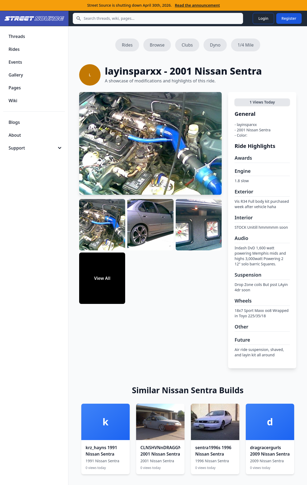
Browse (157, 45)
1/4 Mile (245, 45)
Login (263, 18)
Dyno (215, 45)
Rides (127, 45)
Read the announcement (197, 5)
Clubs (187, 45)
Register (289, 18)
